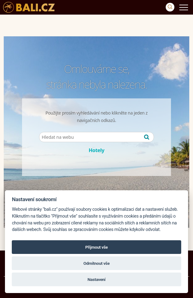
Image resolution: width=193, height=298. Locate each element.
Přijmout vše (96, 247)
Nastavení (96, 279)
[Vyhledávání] (170, 7)
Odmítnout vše (96, 263)
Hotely (97, 150)
